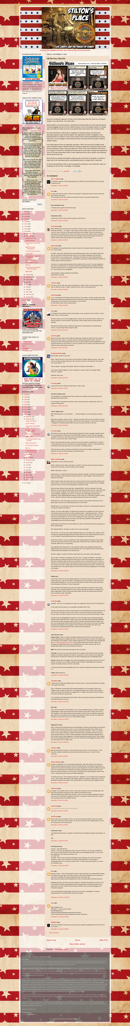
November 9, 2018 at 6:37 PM (59, 840)
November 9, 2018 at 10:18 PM (60, 865)
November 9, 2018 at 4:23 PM (59, 800)
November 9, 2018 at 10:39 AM (59, 629)
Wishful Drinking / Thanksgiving (30, 247)
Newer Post (51, 940)
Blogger (75, 1019)
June (27, 284)
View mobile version (77, 944)
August (28, 279)
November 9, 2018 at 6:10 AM (59, 305)
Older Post (103, 940)
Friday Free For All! (30, 238)
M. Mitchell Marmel (56, 353)
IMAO (24, 346)
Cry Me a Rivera (30, 240)
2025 (25, 214)
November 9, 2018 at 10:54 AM (59, 675)
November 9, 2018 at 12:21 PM (60, 701)
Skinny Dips (28, 271)
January (28, 297)
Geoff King (54, 295)
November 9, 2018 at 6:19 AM (59, 377)
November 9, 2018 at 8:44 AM (59, 406)
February (28, 294)
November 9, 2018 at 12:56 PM (60, 742)
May (27, 287)
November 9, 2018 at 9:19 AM (59, 453)
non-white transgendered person (63, 642)
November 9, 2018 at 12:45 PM (60, 719)
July (27, 282)
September (29, 277)
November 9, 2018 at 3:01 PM (59, 782)
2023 (25, 219)
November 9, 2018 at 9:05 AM (59, 425)
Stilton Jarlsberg (56, 459)
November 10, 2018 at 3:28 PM (60, 929)
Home (77, 940)
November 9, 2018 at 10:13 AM (59, 595)
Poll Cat (27, 265)
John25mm (54, 681)
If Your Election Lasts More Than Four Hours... (33, 268)
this (52, 669)
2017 (25, 300)
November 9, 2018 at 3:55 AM (59, 220)
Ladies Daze (28, 253)
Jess (52, 311)
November (29, 236)
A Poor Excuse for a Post (32, 251)
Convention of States (28, 344)
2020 (25, 226)
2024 (25, 216)
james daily (54, 245)
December (29, 233)
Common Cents (26, 341)
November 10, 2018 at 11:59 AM (60, 897)
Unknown (54, 283)
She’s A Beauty (55, 179)
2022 (25, 221)
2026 (25, 211)
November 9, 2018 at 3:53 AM (59, 210)
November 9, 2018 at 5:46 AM (59, 277)
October (28, 274)
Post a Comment (54, 932)
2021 (25, 224)
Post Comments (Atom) (61, 949)
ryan (52, 903)
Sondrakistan (26, 348)
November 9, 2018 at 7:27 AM (59, 388)
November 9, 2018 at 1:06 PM (59, 756)
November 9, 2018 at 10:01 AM (59, 570)
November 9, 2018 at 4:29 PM (59, 825)
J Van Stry (54, 383)
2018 (25, 231)
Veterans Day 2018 (30, 260)
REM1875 (54, 922)
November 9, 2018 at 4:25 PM (59, 811)
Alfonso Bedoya (56, 762)
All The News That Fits (31, 262)
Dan (52, 191)
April (27, 289)
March (28, 292)
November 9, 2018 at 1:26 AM (59, 199)
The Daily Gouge (27, 350)
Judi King (54, 335)
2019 (25, 229)
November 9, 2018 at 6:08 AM (59, 289)
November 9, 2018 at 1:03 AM (59, 185)
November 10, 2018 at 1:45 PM (60, 916)
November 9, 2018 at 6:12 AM (59, 347)
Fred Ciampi (54, 226)
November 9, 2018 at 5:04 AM (59, 240)
